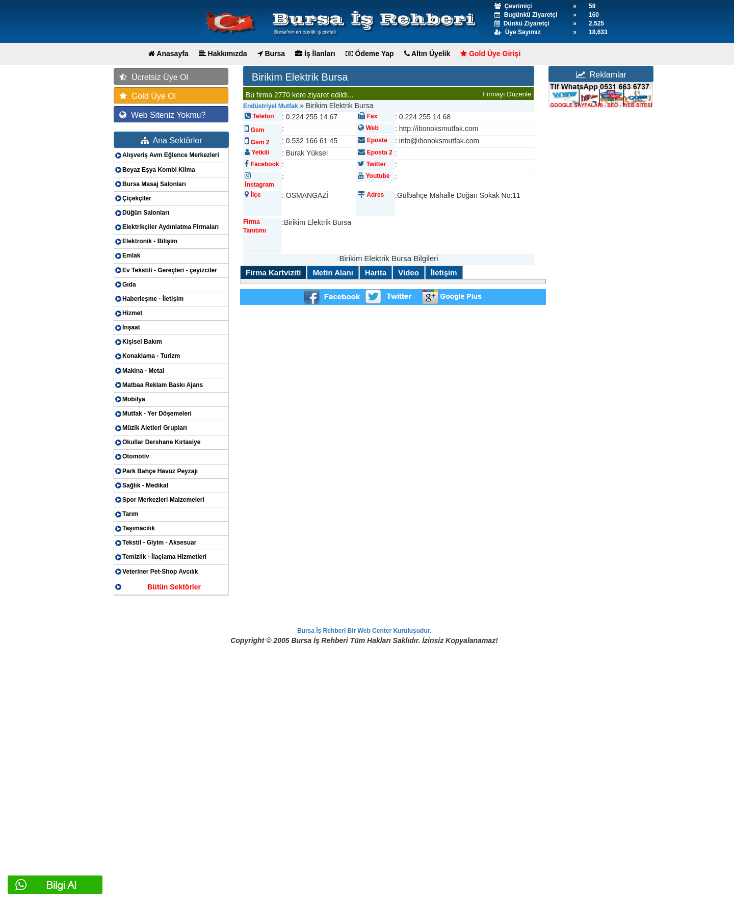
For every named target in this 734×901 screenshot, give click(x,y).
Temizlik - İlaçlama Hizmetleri (164, 556)
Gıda (129, 284)
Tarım (130, 514)
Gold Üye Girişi (490, 53)
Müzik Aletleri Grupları (154, 427)
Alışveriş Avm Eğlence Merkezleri (170, 155)
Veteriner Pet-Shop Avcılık (160, 571)
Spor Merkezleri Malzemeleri (163, 499)
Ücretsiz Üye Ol (153, 77)
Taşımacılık (138, 528)
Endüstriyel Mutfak (270, 106)
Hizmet (132, 313)
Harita (376, 272)
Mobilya (133, 399)
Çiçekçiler (136, 198)
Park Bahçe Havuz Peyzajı (160, 471)
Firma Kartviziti (273, 272)
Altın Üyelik (427, 53)
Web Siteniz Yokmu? (162, 115)
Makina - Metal (143, 370)
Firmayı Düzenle (507, 94)
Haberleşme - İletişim (153, 298)
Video (408, 272)
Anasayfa (168, 53)
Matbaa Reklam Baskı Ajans (162, 385)
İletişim (444, 272)
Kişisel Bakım (142, 341)
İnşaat (131, 327)
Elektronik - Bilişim (149, 241)
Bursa (271, 53)
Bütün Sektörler (174, 587)
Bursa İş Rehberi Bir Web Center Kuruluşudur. (364, 630)
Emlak (131, 255)
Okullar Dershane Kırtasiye (161, 442)
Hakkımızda (223, 53)
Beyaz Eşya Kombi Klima (158, 169)
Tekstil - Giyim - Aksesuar (159, 542)
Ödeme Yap (370, 53)
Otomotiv (135, 456)
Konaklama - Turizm (151, 355)
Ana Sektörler (171, 140)
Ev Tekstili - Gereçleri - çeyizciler (169, 270)
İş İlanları (315, 53)
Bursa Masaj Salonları (154, 184)
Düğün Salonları (145, 212)
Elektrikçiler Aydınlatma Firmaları (170, 226)
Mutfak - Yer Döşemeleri (157, 413)
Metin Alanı (332, 272)
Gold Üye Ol (147, 96)
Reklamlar (601, 74)
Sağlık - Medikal (145, 485)
